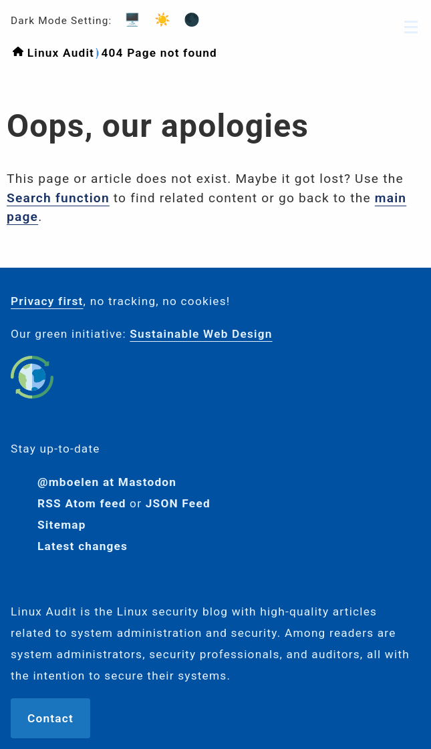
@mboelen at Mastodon (106, 482)
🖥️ (128, 19)
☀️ (158, 19)
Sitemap (61, 524)
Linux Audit (60, 52)
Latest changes (82, 546)
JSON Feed (178, 503)
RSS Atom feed (81, 503)
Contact (50, 718)
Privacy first (47, 301)
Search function (58, 198)
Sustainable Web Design (201, 333)
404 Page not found (159, 52)
